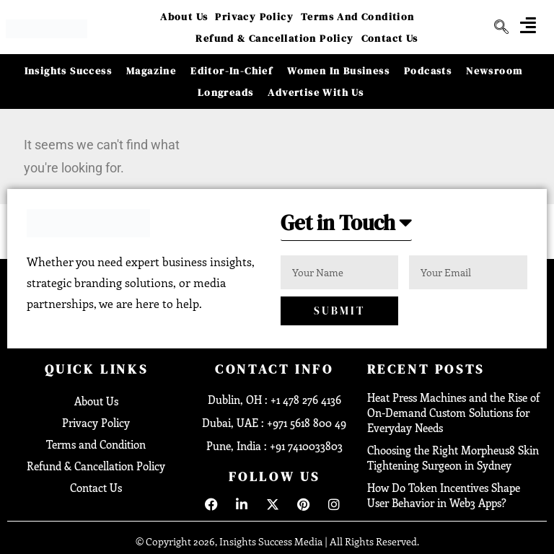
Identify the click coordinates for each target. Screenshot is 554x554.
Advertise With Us (316, 92)
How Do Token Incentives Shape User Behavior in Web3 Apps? (443, 495)
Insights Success (68, 70)
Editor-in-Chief (231, 70)
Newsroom (494, 70)
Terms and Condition (358, 16)
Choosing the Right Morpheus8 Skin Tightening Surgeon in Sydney (453, 457)
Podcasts (428, 70)
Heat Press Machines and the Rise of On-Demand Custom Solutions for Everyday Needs (453, 412)
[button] (349, 227)
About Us (184, 16)
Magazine (151, 70)
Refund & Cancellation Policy (274, 38)
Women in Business (338, 70)
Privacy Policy (254, 16)
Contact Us (389, 38)
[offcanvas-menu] (528, 25)
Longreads (226, 92)
